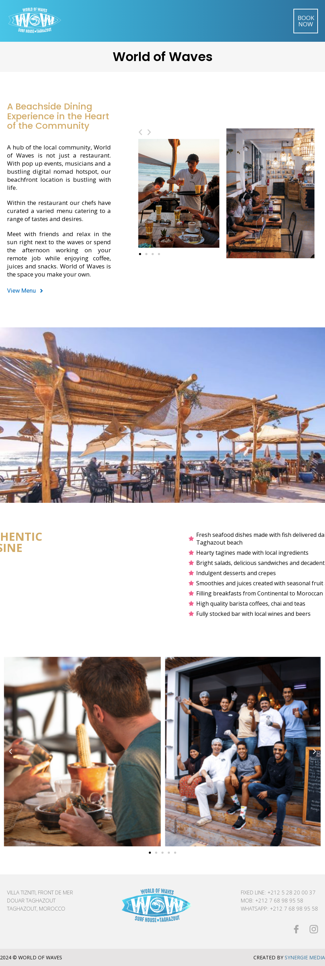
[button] (25, 291)
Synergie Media (305, 957)
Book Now (306, 21)
